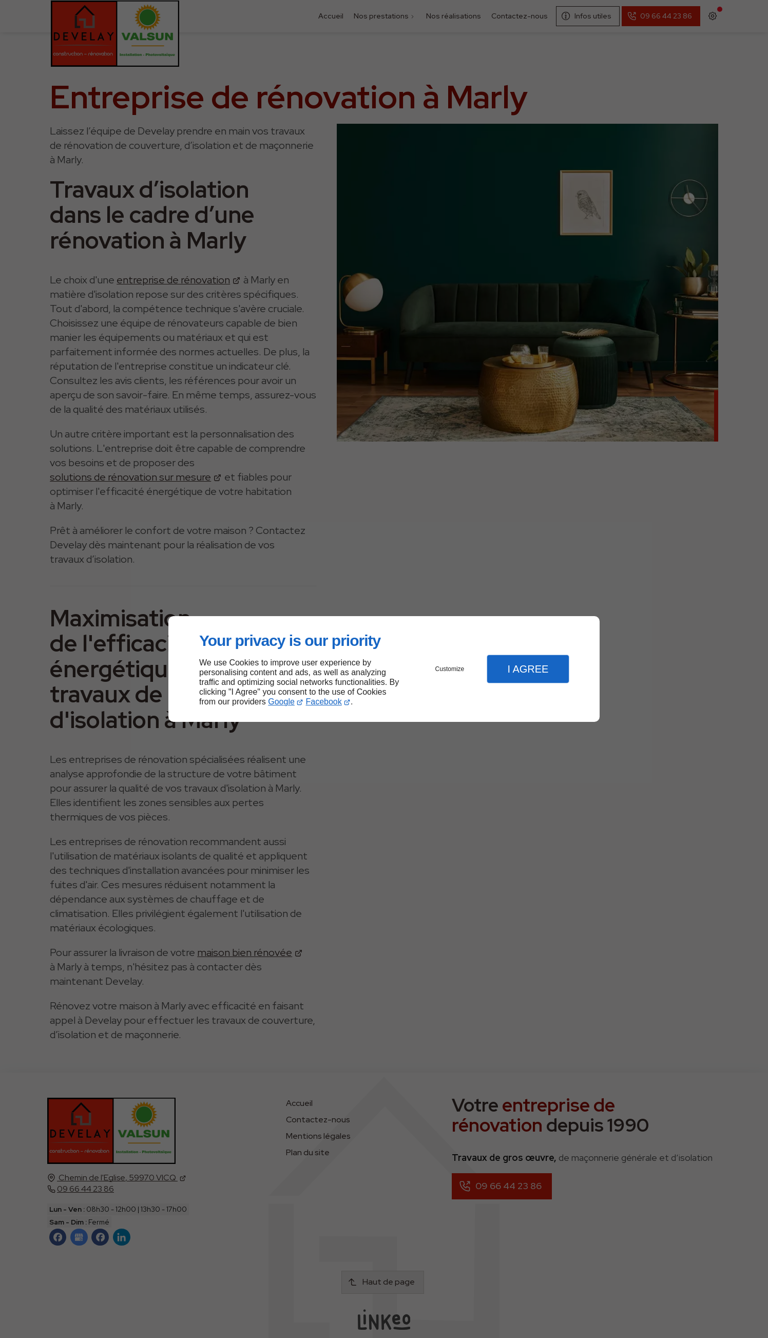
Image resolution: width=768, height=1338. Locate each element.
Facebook (324, 701)
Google (281, 701)
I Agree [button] (527, 669)
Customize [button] (450, 669)
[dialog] (384, 669)
